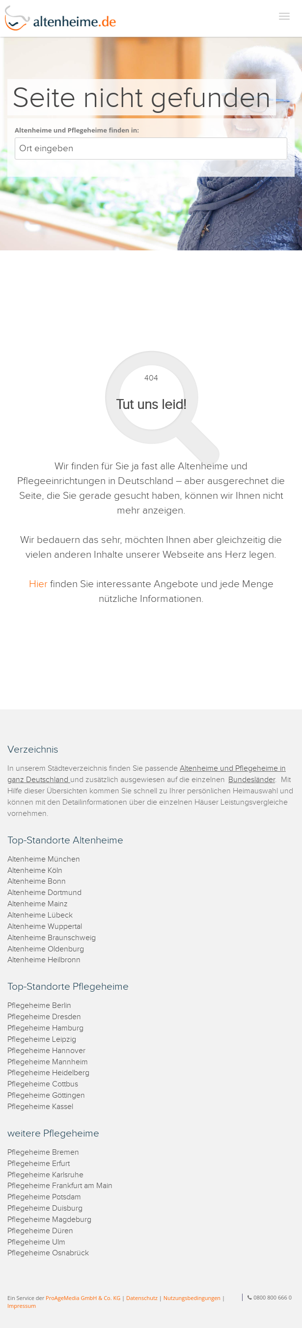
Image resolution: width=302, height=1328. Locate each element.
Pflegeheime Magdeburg (49, 1219)
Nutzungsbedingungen (192, 1297)
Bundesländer (251, 780)
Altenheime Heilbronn (44, 960)
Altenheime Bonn (36, 881)
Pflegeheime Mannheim (47, 1062)
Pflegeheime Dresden (44, 1017)
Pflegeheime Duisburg (44, 1208)
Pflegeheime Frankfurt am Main (59, 1186)
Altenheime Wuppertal (44, 926)
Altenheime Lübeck (40, 915)
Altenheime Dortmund (44, 892)
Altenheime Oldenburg (45, 949)
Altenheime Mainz (37, 904)
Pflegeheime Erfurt (38, 1163)
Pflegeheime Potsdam (44, 1197)
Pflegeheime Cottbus (42, 1084)
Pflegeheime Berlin (39, 1005)
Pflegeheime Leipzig (41, 1039)
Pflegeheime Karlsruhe (45, 1175)
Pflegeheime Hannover (46, 1051)
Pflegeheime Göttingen (46, 1095)
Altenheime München (43, 859)
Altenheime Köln (34, 870)
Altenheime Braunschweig (51, 938)
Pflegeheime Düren (40, 1231)
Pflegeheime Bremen (43, 1152)
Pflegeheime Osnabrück (48, 1253)
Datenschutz (142, 1297)
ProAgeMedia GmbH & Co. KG (83, 1297)
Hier (38, 584)
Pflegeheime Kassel (40, 1106)
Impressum (21, 1305)
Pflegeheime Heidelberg (48, 1073)
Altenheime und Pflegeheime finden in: (77, 130)
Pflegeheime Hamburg (45, 1028)
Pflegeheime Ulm (36, 1242)
